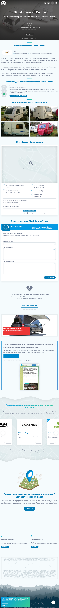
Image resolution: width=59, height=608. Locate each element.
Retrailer (51, 433)
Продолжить (50, 277)
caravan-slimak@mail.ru (40, 191)
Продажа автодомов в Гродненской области (36, 450)
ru (52, 3)
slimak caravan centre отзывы (13, 573)
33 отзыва (52, 442)
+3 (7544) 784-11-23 (39, 187)
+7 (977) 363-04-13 (39, 185)
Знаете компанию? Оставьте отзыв (29, 29)
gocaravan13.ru (38, 194)
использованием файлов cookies (9, 599)
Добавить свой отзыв (29, 305)
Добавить (29, 508)
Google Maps (6, 202)
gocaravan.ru (37, 196)
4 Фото (29, 34)
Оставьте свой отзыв (16, 228)
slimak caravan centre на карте (24, 571)
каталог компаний (25, 576)
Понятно (4, 605)
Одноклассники (19, 360)
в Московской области (28, 436)
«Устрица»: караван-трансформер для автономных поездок (29, 213)
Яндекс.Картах (14, 202)
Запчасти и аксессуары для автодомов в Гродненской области (29, 452)
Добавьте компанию (39, 414)
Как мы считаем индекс (18, 96)
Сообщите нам (6, 206)
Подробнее (8, 442)
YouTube (25, 360)
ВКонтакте (30, 360)
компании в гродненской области (28, 573)
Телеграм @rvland (11, 356)
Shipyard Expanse (25, 433)
